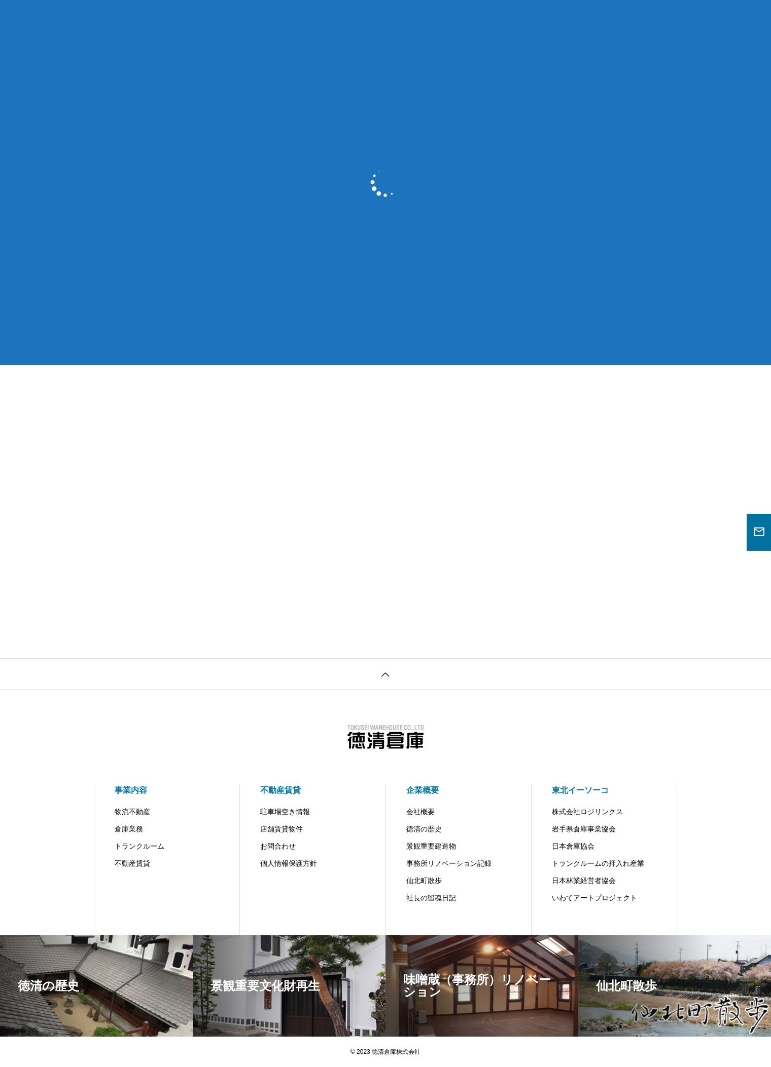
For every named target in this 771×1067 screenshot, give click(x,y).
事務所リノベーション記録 (449, 863)
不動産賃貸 (132, 863)
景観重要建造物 (431, 846)
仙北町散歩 (424, 881)
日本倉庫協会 (573, 846)
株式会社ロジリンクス (587, 812)
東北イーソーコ (580, 790)
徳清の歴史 (424, 829)
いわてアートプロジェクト (594, 898)
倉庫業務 (129, 829)
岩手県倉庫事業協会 (584, 829)
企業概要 (422, 790)
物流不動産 (132, 812)
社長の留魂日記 (431, 898)
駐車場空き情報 (285, 812)
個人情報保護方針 (288, 863)
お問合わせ (278, 846)
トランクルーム (139, 846)
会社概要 (420, 812)
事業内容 (131, 790)
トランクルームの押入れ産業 (598, 863)
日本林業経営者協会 (584, 881)
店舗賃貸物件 (281, 829)
